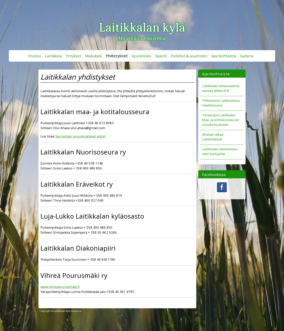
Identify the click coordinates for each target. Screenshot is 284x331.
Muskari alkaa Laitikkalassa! (212, 136)
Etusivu (34, 55)
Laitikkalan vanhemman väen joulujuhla (219, 151)
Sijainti (161, 55)
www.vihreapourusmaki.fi (60, 286)
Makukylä (93, 55)
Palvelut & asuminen (189, 55)
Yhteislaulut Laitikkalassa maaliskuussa (221, 102)
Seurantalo (141, 55)
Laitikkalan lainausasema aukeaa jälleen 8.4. (220, 88)
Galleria (247, 55)
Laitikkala (53, 55)
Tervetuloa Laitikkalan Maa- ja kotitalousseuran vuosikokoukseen (220, 120)
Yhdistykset (117, 55)
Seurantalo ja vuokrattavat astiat (80, 136)
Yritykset (73, 55)
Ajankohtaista (223, 55)
